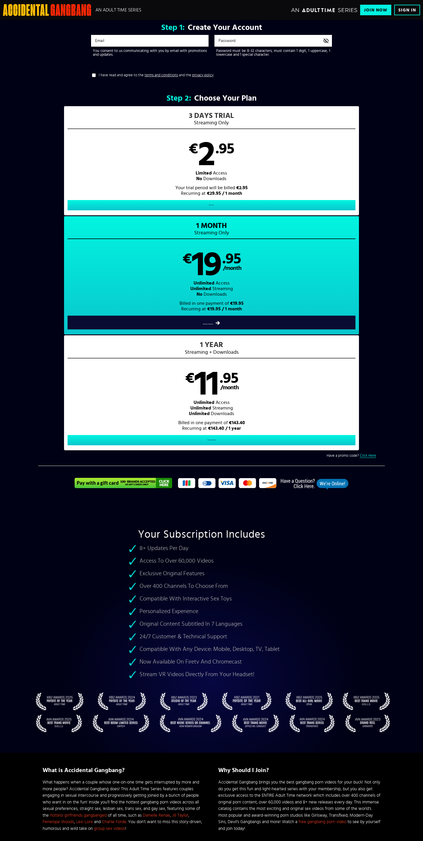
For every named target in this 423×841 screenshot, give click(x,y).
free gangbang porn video (322, 597)
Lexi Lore (84, 597)
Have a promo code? (351, 231)
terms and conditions (161, 75)
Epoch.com (115, 796)
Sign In (407, 10)
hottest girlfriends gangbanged (78, 591)
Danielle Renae (156, 591)
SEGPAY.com (267, 796)
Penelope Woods (58, 597)
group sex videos (109, 604)
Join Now (375, 10)
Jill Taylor (180, 591)
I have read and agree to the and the (156, 75)
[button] (125, 166)
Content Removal (211, 800)
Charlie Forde (114, 597)
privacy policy (203, 75)
